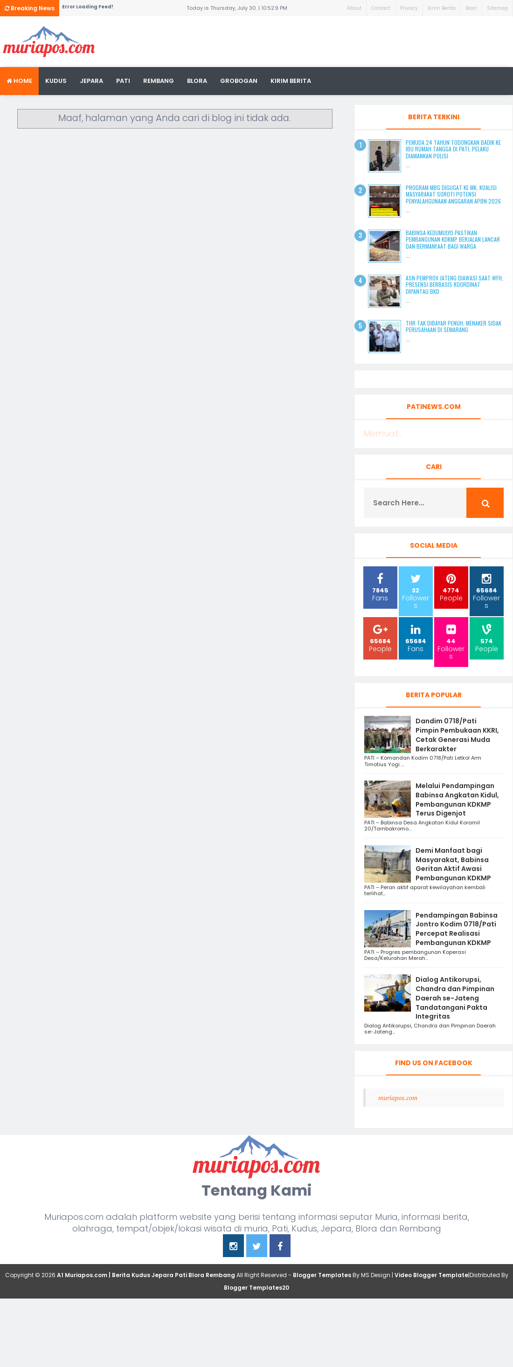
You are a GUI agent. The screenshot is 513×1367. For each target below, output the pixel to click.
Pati (123, 80)
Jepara (91, 80)
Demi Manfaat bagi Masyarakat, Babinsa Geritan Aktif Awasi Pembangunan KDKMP (453, 864)
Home (19, 80)
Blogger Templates (322, 1275)
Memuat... (382, 433)
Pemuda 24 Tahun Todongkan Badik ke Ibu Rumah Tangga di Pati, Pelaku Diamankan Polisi (453, 149)
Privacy (409, 8)
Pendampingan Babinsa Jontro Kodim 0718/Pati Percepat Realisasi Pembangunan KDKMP (457, 929)
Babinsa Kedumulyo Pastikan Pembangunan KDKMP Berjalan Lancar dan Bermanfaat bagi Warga (453, 239)
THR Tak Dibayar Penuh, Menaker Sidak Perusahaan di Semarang (453, 326)
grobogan (238, 80)
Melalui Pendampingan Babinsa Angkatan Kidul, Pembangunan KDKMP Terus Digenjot (457, 799)
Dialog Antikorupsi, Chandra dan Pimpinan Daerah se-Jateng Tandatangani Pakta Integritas (455, 998)
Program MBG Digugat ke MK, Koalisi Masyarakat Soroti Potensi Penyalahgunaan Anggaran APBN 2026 (453, 194)
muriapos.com (397, 1097)
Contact (380, 8)
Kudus (56, 80)
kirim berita (290, 80)
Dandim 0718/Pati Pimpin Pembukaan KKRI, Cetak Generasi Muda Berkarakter (457, 734)
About (354, 8)
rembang (158, 80)
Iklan (471, 8)
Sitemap (497, 8)
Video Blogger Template (431, 1275)
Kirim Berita (442, 8)
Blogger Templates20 (256, 1288)
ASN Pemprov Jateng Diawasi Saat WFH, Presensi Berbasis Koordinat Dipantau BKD (454, 284)
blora (197, 80)
